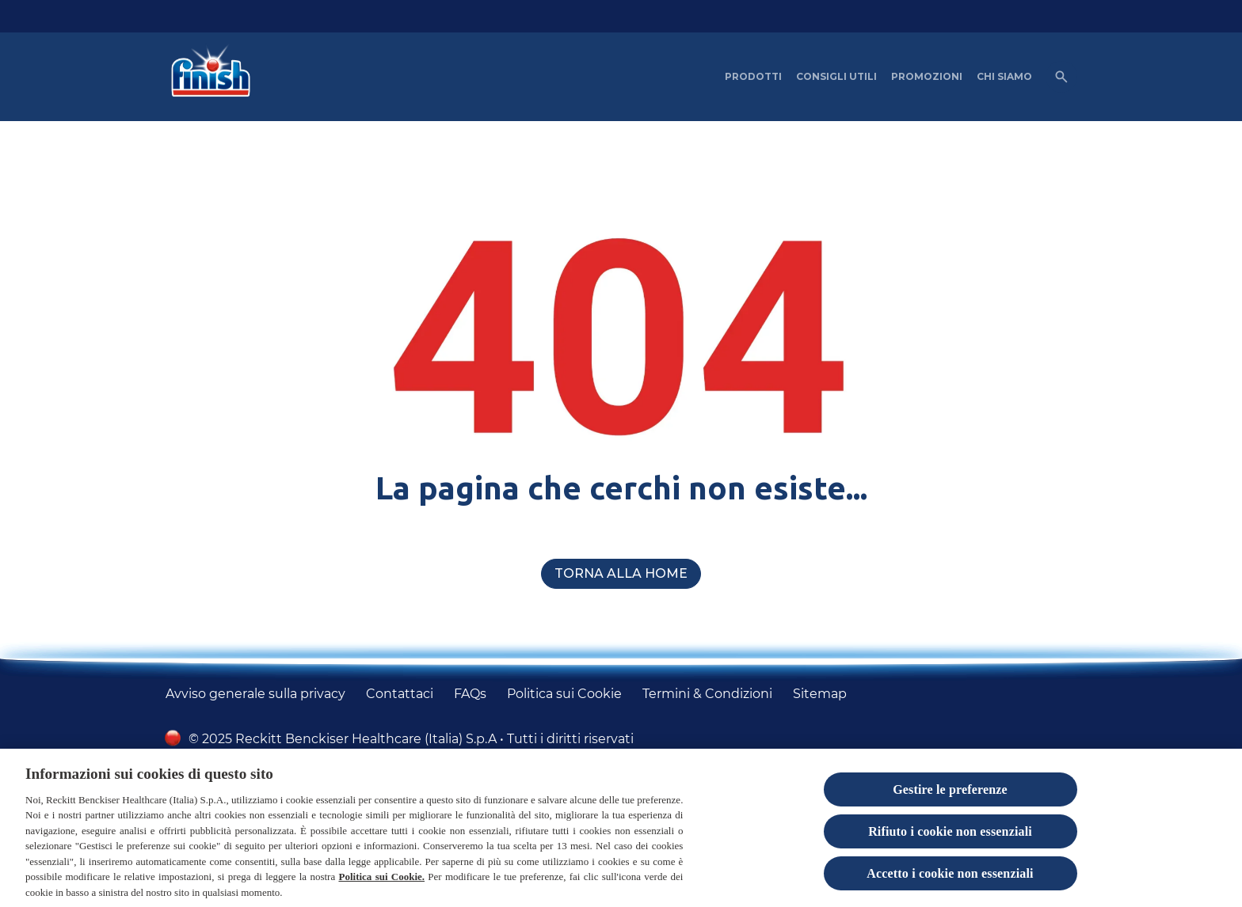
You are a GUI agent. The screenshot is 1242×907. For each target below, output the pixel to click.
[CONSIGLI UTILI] (836, 77)
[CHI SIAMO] (1004, 77)
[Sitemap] (820, 694)
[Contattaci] (399, 694)
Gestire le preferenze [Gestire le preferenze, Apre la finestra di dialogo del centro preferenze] (950, 796)
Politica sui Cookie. (381, 884)
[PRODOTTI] (753, 77)
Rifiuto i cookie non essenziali (950, 838)
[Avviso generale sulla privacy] (255, 694)
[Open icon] (1061, 77)
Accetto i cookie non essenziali (950, 880)
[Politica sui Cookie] (564, 694)
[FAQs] (470, 694)
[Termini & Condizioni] (707, 694)
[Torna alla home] (621, 574)
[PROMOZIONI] (926, 77)
